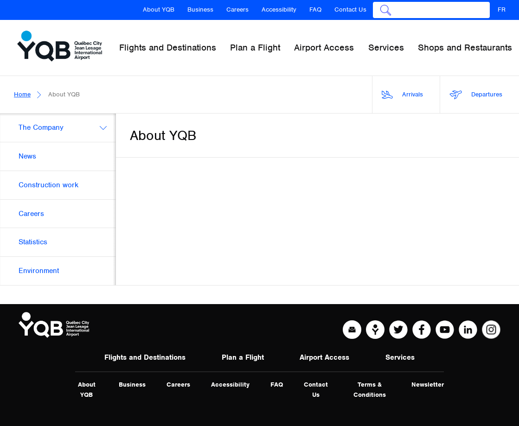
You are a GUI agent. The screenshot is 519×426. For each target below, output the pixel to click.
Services (400, 357)
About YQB (158, 9)
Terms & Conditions (369, 390)
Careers (237, 9)
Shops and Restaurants (465, 47)
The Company (41, 127)
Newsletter (427, 384)
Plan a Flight (243, 357)
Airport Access (324, 357)
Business (200, 9)
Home (22, 94)
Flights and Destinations (145, 357)
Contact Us (350, 9)
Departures (475, 94)
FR (502, 9)
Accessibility (279, 9)
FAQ (315, 9)
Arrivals (402, 95)
